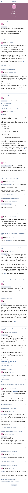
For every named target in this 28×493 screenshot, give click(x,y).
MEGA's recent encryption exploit (8, 361)
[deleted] (5, 27)
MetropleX (9, 240)
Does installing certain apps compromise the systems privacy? (14, 108)
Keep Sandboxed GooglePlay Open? (9, 408)
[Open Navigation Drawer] (1, 1)
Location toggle (5, 21)
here (24, 61)
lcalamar (4, 375)
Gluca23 (4, 304)
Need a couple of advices (7, 298)
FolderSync (15, 391)
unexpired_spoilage (7, 165)
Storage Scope (24, 148)
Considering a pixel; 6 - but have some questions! (12, 431)
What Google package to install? (8, 69)
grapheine (5, 414)
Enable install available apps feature (9, 451)
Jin (3, 114)
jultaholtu (5, 75)
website (4, 273)
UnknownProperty (7, 287)
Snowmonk (5, 335)
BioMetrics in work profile (7, 369)
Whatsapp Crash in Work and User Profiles (10, 160)
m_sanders (5, 254)
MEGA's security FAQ (5, 362)
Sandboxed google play (6, 95)
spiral (4, 471)
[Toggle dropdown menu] (14, 1)
